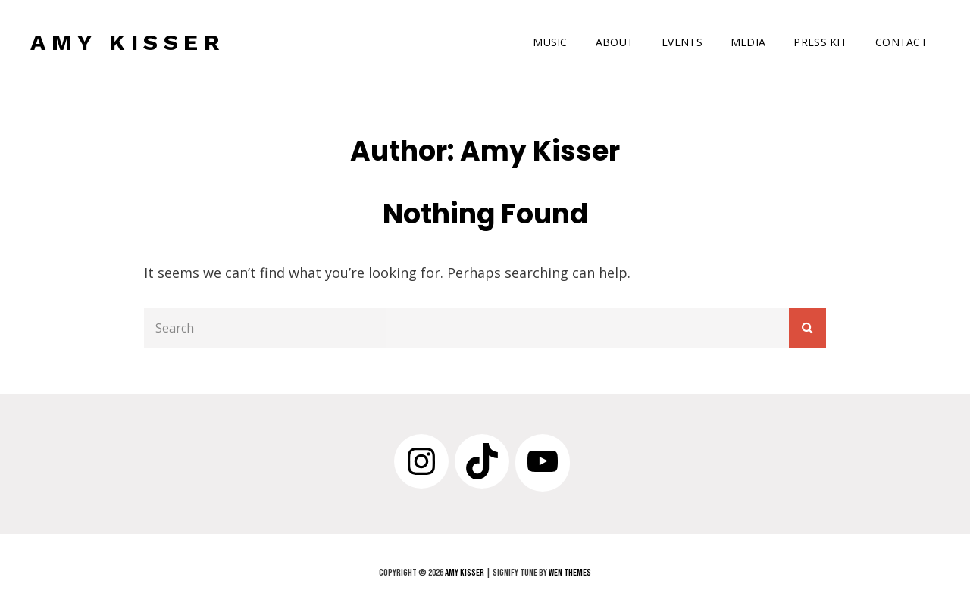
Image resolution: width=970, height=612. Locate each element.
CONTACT (901, 42)
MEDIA (748, 42)
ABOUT (615, 42)
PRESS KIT (820, 42)
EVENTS (682, 42)
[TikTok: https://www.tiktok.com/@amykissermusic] (482, 461)
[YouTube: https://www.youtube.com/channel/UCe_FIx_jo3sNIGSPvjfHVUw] (542, 461)
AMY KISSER (127, 42)
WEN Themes (570, 573)
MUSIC (550, 42)
